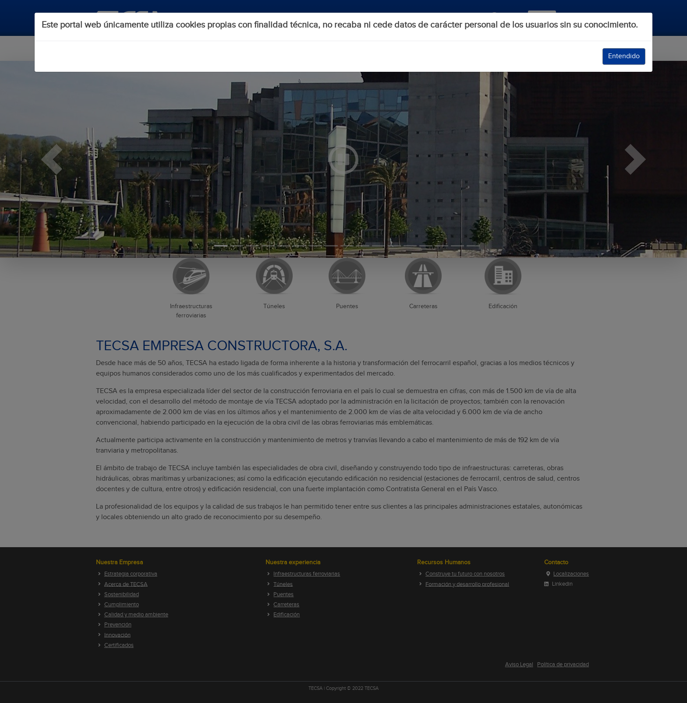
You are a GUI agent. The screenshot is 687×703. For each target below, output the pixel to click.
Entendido (624, 56)
